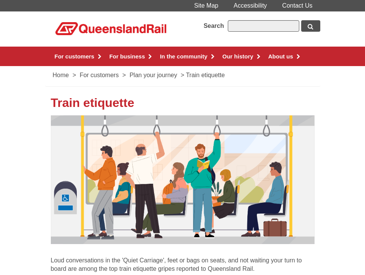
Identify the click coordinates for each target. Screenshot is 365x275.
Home (61, 75)
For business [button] (130, 56)
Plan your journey (153, 75)
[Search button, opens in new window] (310, 26)
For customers (98, 75)
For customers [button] (78, 56)
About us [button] (284, 56)
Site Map (206, 5)
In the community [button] (187, 56)
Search (214, 26)
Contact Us (297, 5)
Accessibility (250, 5)
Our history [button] (241, 56)
